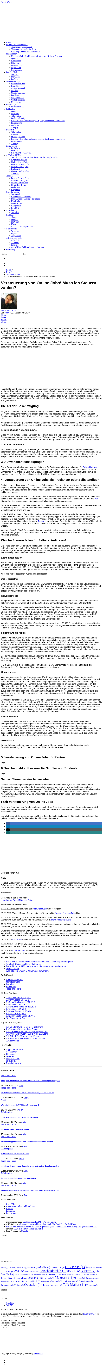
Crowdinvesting (12, 192)
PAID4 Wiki (11, 986)
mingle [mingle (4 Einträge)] (20, 1281)
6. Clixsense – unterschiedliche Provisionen (26, 1038)
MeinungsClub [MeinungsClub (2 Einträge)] (81, 1278)
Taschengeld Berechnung (21, 47)
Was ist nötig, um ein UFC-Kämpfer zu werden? (27, 971)
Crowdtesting (11, 210)
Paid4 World (6, 2)
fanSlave (14, 79)
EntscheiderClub (18, 84)
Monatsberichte (13, 982)
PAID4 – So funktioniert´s (17, 44)
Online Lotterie (12, 969)
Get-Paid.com (16, 65)
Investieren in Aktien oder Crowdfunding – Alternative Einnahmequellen (30, 1166)
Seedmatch (15, 194)
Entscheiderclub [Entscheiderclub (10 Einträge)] (54, 1271)
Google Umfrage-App (20, 171)
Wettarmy (15, 231)
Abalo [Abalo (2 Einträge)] (4, 1267)
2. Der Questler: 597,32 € (17, 1000)
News (3, 1100)
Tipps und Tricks (13, 274)
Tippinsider (16, 236)
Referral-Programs (14, 980)
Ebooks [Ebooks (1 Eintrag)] (27, 1271)
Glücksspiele (11, 229)
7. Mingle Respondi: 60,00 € (18, 1011)
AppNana (15, 173)
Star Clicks (15, 77)
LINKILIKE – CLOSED (21, 153)
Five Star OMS (17, 107)
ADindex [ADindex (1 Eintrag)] (19, 1267)
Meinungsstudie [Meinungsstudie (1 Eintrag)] (93, 1278)
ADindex (15, 242)
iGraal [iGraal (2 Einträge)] (79, 1274)
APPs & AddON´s (13, 155)
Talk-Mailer (16, 116)
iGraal (13, 224)
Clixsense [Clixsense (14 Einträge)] (76, 1267)
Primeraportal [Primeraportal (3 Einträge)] (8, 1285)
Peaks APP (15, 169)
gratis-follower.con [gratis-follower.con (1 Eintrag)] (69, 1274)
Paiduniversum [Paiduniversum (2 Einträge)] (86, 1281)
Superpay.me (16, 70)
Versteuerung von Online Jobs (23, 49)
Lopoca (14, 233)
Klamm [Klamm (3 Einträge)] (27, 1278)
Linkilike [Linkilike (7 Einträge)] (39, 1277)
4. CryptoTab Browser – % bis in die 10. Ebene (27, 1034)
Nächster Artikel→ (27, 900)
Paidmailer (10, 109)
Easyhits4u (15, 190)
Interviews (10, 984)
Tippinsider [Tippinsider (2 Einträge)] (92, 1285)
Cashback (10, 215)
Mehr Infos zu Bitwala (61, 920)
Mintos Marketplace (19, 183)
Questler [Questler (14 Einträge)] (34, 1284)
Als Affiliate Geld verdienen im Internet (27, 247)
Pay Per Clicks (12, 72)
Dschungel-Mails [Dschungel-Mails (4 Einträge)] (14, 1271)
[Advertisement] (52, 21)
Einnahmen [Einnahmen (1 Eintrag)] (35, 1271)
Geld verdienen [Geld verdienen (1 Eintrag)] (25, 1274)
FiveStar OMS (18, 951)
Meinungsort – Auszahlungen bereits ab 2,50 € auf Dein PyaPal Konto (47, 1224)
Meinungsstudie (39, 909)
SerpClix (14, 74)
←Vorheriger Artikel (10, 900)
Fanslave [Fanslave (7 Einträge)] (88, 1271)
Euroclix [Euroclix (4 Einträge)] (74, 1271)
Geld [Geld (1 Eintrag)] (17, 1274)
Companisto (16, 206)
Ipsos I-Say (15, 86)
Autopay (14, 127)
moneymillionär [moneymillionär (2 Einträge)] (33, 1281)
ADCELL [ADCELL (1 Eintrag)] (12, 1267)
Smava (14, 245)
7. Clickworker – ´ (14, 1041)
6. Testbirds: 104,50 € (16, 1009)
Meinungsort (16, 102)
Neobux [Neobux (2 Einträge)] (55, 1281)
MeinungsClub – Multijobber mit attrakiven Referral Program (36, 56)
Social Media (11, 146)
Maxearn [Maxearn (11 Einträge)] (64, 1277)
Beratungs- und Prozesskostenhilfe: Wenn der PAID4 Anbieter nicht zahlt (30, 1190)
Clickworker (16, 61)
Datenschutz (11, 1213)
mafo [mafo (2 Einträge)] (51, 1278)
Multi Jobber (11, 54)
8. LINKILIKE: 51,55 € (16, 1014)
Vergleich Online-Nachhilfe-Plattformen (23, 964)
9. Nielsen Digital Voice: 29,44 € (20, 1016)
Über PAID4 (11, 1204)
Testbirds (15, 213)
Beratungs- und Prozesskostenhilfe (25, 51)
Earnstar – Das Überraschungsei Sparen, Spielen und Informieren (38, 120)
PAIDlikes (15, 148)
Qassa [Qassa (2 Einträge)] (20, 1285)
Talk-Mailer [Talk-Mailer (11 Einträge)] (74, 1285)
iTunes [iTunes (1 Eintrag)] (19, 1278)
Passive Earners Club (20, 164)
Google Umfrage (18, 93)
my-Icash (15, 125)
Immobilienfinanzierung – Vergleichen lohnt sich (77, 1226)
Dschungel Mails (18, 118)
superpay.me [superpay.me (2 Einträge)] (56, 1285)
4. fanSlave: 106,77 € (15, 1004)
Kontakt (9, 1208)
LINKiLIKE (17, 940)
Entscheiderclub (13, 1063)
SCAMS (9, 1305)
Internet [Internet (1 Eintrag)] (93, 1274)
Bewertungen (11, 104)
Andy (7, 313)
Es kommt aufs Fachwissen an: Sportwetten (18, 1178)
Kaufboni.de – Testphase (21, 196)
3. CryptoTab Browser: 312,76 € (20, 1002)
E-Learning (10, 249)
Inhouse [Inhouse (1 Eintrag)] (87, 1274)
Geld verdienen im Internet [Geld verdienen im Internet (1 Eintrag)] (39, 1274)
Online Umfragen (13, 81)
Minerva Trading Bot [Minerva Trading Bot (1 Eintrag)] (7, 1281)
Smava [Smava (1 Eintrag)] (47, 1285)
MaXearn (15, 114)
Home (8, 42)
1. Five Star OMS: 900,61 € (18, 997)
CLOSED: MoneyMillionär (22, 226)
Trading (9, 176)
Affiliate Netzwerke (14, 238)
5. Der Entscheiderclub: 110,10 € (21, 1007)
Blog (9, 272)
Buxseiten (10, 130)
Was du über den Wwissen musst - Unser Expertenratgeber (30, 1226)
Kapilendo (15, 201)
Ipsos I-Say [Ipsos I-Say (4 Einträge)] (8, 1278)
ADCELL (15, 240)
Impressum (10, 1211)
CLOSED (10, 1303)
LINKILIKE (11, 1061)
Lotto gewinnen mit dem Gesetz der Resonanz (19, 1117)
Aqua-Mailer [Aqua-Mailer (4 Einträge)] (42, 1267)
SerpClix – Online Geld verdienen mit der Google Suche (34, 157)
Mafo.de (14, 91)
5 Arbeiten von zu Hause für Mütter (15, 1129)
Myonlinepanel (17, 97)
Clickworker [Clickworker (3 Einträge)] (58, 1267)
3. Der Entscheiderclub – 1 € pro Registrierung (27, 1031)
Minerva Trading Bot (19, 167)
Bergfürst (15, 208)
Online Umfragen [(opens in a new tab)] (90, 467)
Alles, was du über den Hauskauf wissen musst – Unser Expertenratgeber (39, 962)
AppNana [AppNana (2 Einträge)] (29, 1267)
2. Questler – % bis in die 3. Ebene (21, 1029)
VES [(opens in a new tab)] (97, 499)
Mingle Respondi (18, 88)
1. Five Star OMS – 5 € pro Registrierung (24, 1027)
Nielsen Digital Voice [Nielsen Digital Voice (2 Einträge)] (69, 1281)
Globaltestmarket (18, 100)
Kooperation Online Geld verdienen (20, 1206)
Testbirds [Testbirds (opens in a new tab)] (42, 521)
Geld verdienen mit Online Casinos (15, 1154)
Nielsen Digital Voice (20, 162)
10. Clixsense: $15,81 (16, 1018)
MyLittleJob (16, 68)
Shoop (13, 217)
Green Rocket (16, 203)
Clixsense (15, 63)
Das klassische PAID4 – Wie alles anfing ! (40, 1222)
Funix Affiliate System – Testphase (25, 199)
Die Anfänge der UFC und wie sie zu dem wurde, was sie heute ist (36, 966)
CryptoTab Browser (19, 160)
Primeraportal (16, 123)
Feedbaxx (15, 95)
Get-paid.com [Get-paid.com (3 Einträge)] (55, 1274)
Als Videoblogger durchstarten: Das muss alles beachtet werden (27, 1142)
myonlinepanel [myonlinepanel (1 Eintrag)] (45, 1281)
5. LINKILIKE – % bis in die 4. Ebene (22, 1036)
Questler (14, 58)
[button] (8, 823)
